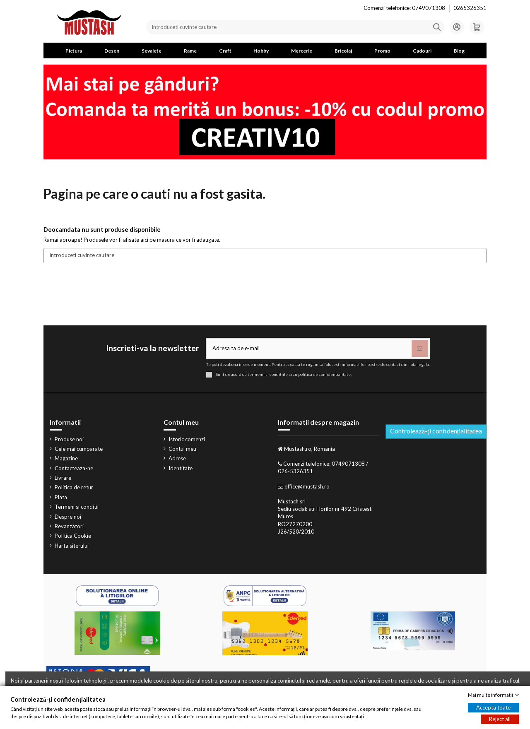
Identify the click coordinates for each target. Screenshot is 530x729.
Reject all (500, 719)
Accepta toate (493, 707)
